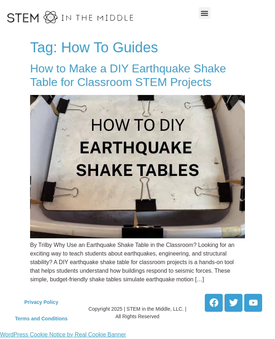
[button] (205, 13)
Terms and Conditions (41, 318)
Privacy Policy (41, 302)
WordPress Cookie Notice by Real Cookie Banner (63, 334)
